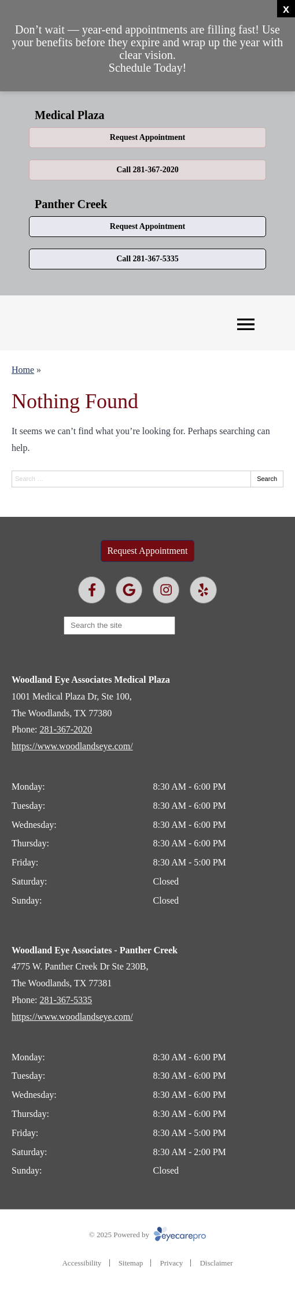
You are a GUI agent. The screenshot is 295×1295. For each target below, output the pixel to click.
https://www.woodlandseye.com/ (72, 746)
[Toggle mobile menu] (245, 324)
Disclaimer (216, 1263)
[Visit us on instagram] (166, 590)
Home (23, 370)
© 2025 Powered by (147, 1234)
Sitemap (131, 1263)
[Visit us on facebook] (91, 590)
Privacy (171, 1263)
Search (267, 478)
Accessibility (81, 1263)
